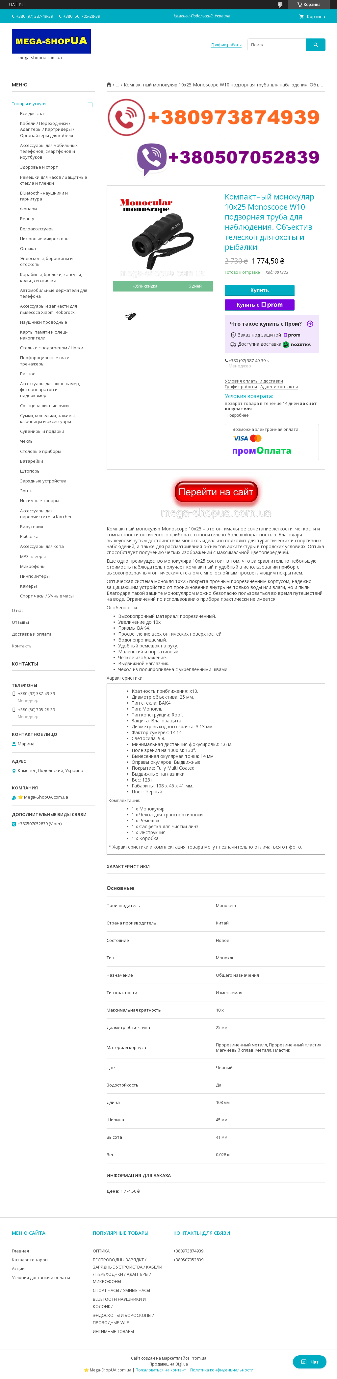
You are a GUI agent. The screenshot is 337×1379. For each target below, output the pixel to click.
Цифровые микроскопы (44, 239)
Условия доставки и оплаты (41, 1277)
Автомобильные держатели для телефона (53, 293)
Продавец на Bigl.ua (168, 1364)
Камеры (28, 586)
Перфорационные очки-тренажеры (45, 360)
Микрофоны (32, 566)
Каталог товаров (30, 1260)
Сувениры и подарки (42, 431)
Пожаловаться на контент (161, 1370)
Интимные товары (39, 500)
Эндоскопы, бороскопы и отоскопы (46, 261)
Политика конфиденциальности (221, 1370)
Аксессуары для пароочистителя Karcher (46, 514)
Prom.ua (198, 1358)
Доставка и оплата (32, 634)
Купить (259, 290)
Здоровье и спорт (39, 167)
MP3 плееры (33, 556)
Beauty (27, 219)
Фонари (28, 209)
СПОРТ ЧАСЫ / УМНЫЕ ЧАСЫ (121, 1290)
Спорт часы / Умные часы (47, 596)
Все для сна (32, 113)
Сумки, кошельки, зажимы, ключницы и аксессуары (48, 418)
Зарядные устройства (43, 481)
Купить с (259, 305)
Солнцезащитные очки (44, 406)
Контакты (22, 646)
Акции (18, 1269)
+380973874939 (188, 1251)
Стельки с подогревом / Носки (51, 348)
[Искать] (315, 44)
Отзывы (20, 622)
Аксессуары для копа (42, 546)
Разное (28, 374)
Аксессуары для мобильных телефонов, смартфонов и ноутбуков (49, 151)
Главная (20, 1251)
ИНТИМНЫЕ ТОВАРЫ (113, 1331)
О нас (17, 610)
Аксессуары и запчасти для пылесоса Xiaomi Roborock (48, 309)
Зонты (27, 491)
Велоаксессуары (37, 229)
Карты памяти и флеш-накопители (43, 335)
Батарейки (31, 461)
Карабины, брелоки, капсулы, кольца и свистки (51, 277)
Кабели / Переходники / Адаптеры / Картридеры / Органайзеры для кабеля (47, 129)
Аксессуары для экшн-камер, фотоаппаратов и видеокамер (50, 389)
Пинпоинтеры (35, 576)
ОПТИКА (101, 1251)
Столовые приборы (40, 451)
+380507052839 (188, 1260)
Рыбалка (29, 536)
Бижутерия (31, 526)
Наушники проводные (43, 322)
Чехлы (27, 441)
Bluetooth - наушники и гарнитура (44, 196)
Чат (310, 1362)
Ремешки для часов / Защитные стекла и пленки (53, 180)
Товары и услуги (29, 103)
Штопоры (30, 471)
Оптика (28, 248)
